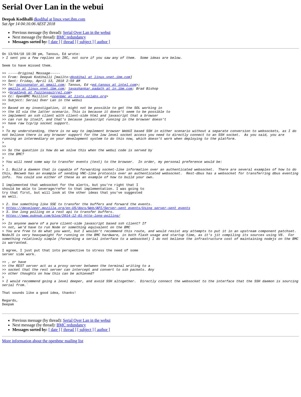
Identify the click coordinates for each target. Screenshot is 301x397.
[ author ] (102, 42)
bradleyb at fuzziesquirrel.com (40, 100)
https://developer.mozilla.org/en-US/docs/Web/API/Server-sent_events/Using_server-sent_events (98, 239)
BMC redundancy (71, 37)
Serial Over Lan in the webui (86, 32)
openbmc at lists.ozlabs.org (79, 105)
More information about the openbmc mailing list (42, 392)
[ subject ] (85, 42)
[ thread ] (68, 42)
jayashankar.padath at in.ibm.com (100, 96)
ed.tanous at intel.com (114, 91)
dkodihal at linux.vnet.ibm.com (59, 19)
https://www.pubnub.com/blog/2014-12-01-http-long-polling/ (63, 248)
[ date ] (54, 42)
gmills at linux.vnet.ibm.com (36, 96)
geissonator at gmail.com (40, 91)
